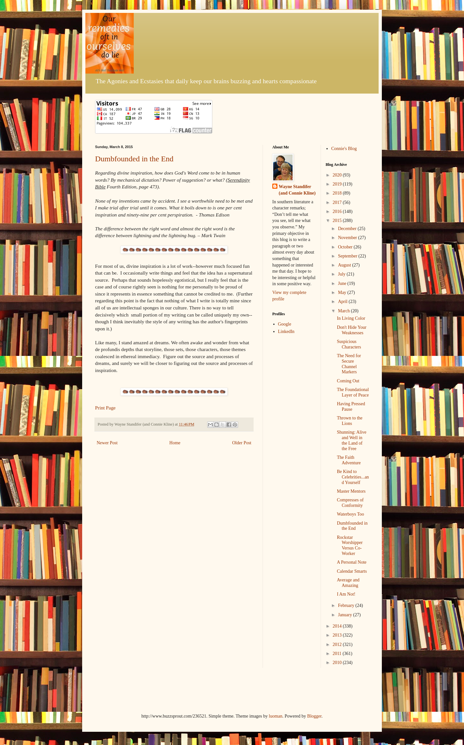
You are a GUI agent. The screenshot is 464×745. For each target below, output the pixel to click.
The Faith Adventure (349, 460)
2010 (338, 662)
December (348, 228)
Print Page (105, 407)
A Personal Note (351, 562)
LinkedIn (286, 331)
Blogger (314, 716)
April (343, 301)
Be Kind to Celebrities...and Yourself (353, 477)
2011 (338, 653)
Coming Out (348, 380)
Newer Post (107, 442)
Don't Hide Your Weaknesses (351, 330)
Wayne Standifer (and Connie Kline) (297, 190)
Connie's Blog (344, 148)
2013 (338, 635)
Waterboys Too (350, 514)
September (348, 256)
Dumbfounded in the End (134, 159)
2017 (338, 202)
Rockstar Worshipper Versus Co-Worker (349, 545)
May (342, 292)
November (348, 237)
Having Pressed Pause (351, 406)
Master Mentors (351, 491)
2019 (338, 184)
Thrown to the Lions (349, 421)
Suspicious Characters (349, 344)
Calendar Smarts (352, 571)
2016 (338, 211)
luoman (275, 716)
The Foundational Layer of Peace (353, 392)
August (345, 265)
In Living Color (351, 318)
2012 (338, 644)
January (345, 614)
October (346, 247)
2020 (338, 175)
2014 (338, 626)
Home (174, 442)
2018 (338, 193)
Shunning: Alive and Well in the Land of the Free (351, 440)
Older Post (242, 442)
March (344, 310)
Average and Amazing (348, 583)
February (346, 605)
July (342, 274)
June (342, 283)
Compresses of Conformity (350, 503)
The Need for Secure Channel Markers (349, 363)
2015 (338, 220)
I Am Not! (346, 594)
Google (284, 324)
